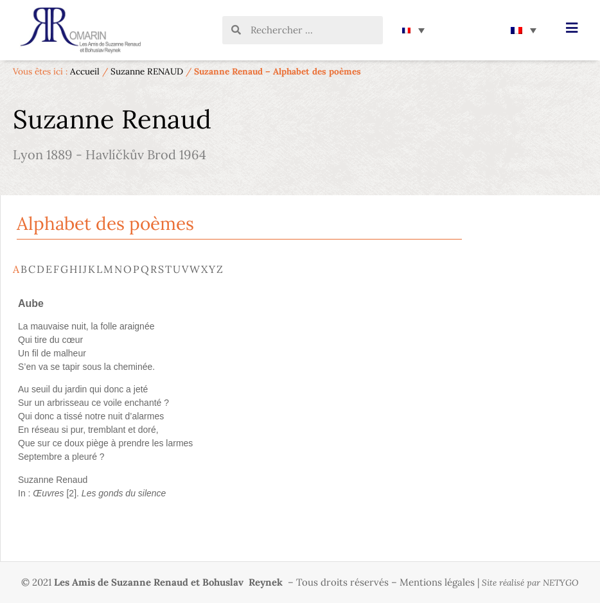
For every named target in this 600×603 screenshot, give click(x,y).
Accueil (85, 71)
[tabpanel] (237, 401)
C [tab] (31, 269)
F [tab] (56, 269)
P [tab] (136, 269)
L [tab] (99, 269)
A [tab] (16, 269)
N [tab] (118, 269)
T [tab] (168, 269)
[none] (413, 30)
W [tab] (195, 269)
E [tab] (49, 269)
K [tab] (91, 269)
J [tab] (85, 269)
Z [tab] (219, 269)
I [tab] (80, 269)
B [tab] (24, 269)
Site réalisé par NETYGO (530, 582)
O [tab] (127, 269)
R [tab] (153, 269)
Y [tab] (212, 269)
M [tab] (108, 269)
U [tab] (177, 269)
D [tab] (40, 269)
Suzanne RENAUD (146, 71)
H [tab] (73, 269)
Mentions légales (437, 582)
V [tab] (185, 269)
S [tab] (161, 269)
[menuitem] (413, 30)
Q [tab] (145, 269)
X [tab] (204, 269)
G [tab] (64, 269)
